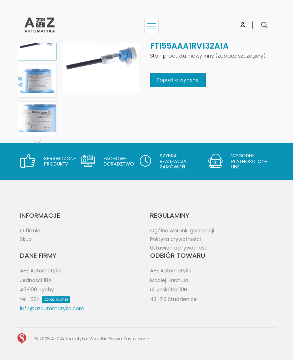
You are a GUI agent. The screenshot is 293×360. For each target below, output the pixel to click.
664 (50, 299)
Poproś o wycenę (178, 80)
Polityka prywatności (175, 239)
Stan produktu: (168, 55)
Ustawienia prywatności (179, 247)
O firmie (30, 230)
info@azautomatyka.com (52, 308)
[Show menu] (151, 26)
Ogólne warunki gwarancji (182, 230)
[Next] (37, 142)
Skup (26, 239)
